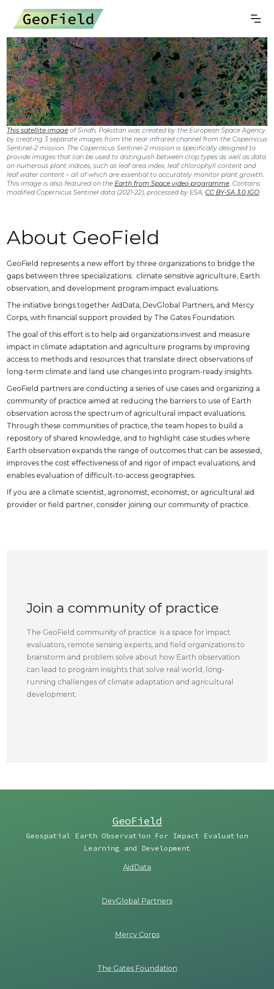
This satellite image (37, 130)
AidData (137, 867)
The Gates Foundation (137, 968)
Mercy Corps (137, 934)
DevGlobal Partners (137, 901)
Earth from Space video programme (172, 184)
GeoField (137, 821)
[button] (256, 19)
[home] (58, 18)
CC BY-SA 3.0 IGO (232, 192)
